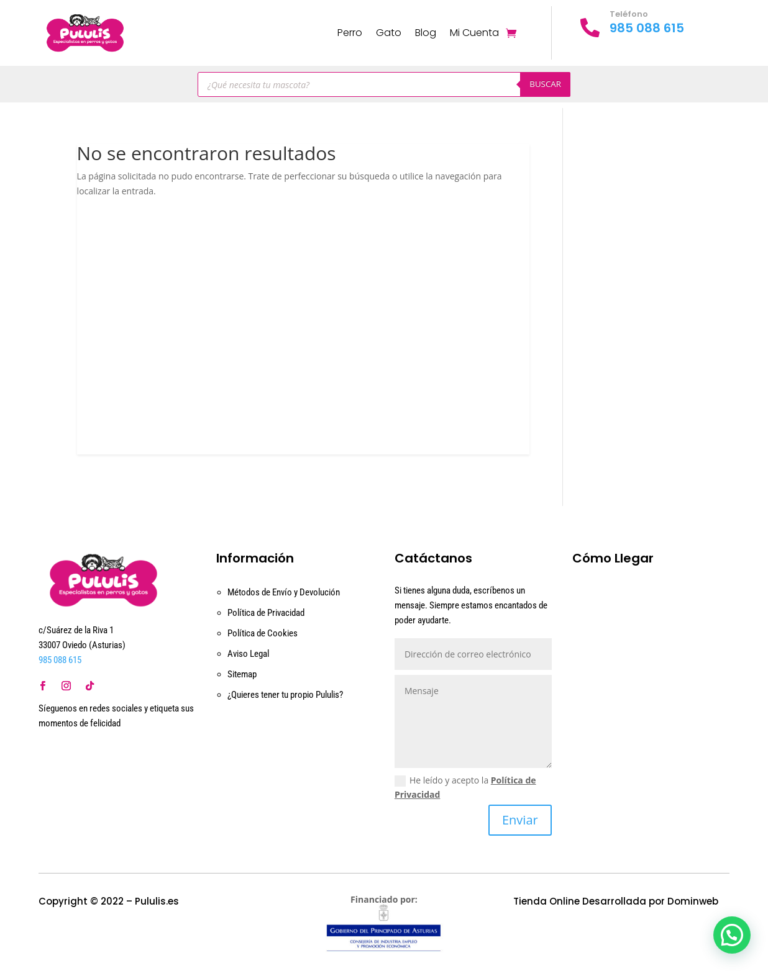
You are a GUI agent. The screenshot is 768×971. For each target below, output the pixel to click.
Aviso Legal (248, 653)
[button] (732, 935)
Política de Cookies (262, 633)
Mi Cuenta (474, 32)
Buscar (545, 83)
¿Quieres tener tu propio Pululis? (285, 694)
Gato (388, 32)
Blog (425, 32)
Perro (349, 32)
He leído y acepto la (465, 787)
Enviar (520, 819)
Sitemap (242, 674)
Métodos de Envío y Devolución (283, 592)
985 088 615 (647, 28)
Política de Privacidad (265, 612)
